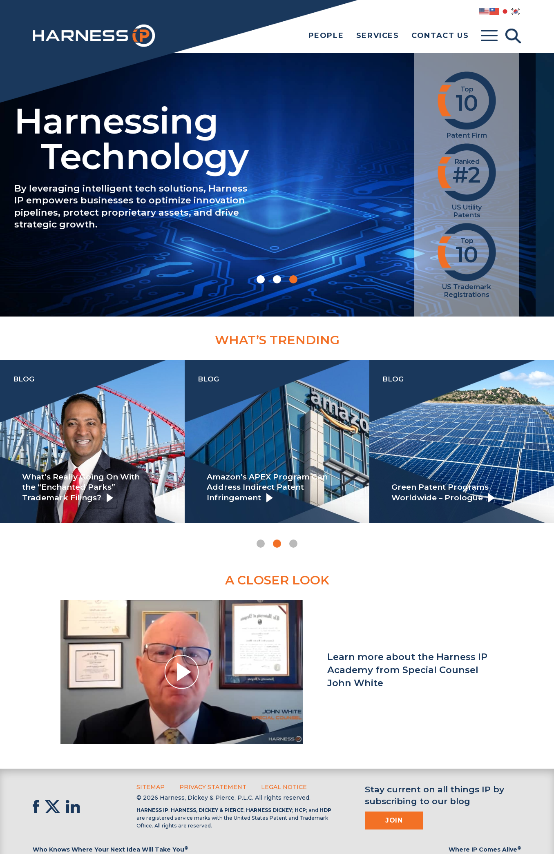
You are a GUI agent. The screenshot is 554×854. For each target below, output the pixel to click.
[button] (260, 279)
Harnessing (215, 136)
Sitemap (150, 787)
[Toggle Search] (513, 36)
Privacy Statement (212, 787)
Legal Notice (284, 787)
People (326, 35)
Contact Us (440, 35)
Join (393, 820)
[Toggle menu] (489, 35)
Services (377, 35)
